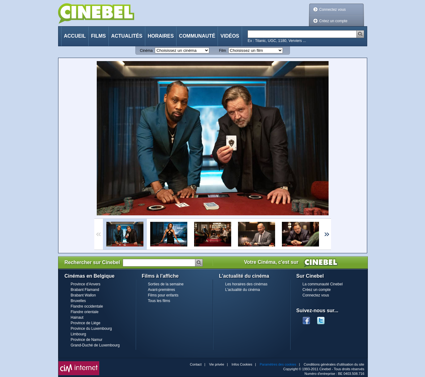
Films (98, 36)
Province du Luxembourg (91, 328)
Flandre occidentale (87, 306)
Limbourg (78, 334)
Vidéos (229, 36)
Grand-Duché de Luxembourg (95, 345)
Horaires (161, 36)
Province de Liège (85, 323)
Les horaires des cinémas (246, 284)
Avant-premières (161, 290)
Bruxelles (78, 301)
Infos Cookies (242, 364)
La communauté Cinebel (323, 284)
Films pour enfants (163, 295)
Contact (196, 364)
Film (222, 50)
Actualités (126, 36)
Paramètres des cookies (278, 364)
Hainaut (77, 317)
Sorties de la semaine (166, 284)
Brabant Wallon (83, 295)
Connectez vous (332, 9)
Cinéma (146, 50)
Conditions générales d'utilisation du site (334, 364)
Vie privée (216, 364)
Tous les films (159, 301)
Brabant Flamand (85, 290)
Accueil (75, 36)
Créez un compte (333, 21)
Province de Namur (87, 340)
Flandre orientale (85, 312)
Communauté (197, 36)
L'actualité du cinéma (242, 290)
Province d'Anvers (85, 284)
